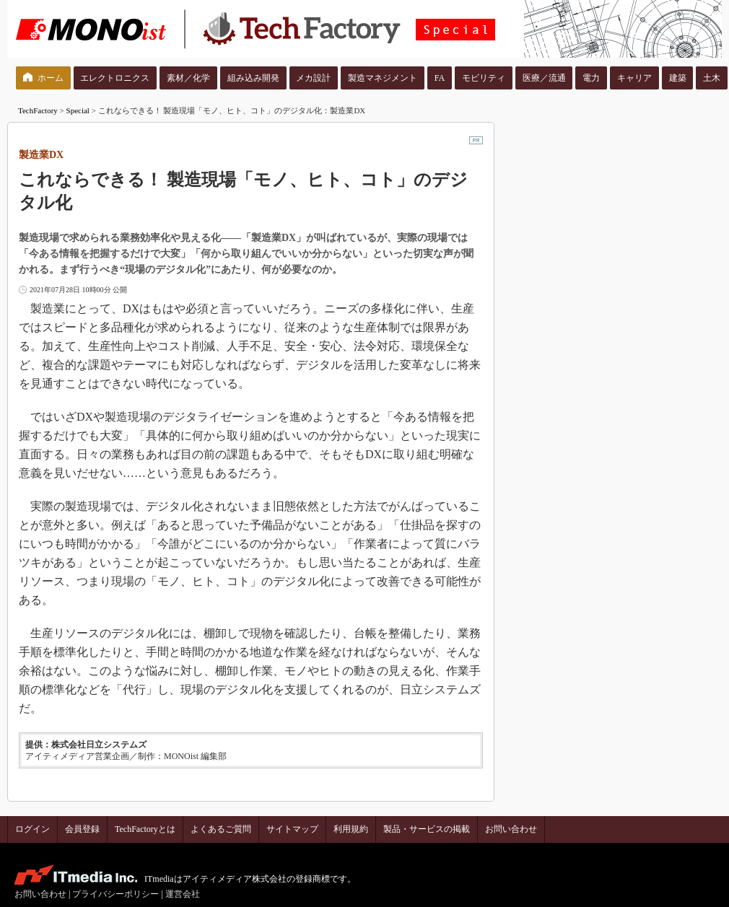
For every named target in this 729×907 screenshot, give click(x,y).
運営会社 (182, 894)
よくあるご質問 (221, 829)
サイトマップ (292, 829)
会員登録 (82, 829)
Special (78, 110)
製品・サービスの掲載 (426, 829)
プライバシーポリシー (115, 894)
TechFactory (38, 110)
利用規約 (350, 829)
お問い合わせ (511, 829)
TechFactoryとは (145, 829)
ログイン (32, 829)
